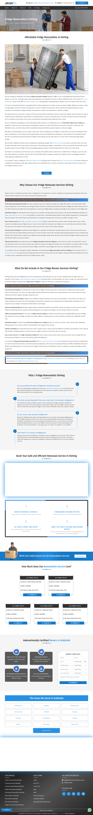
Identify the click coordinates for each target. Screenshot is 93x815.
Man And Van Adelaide (11, 802)
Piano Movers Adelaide (12, 795)
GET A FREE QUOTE (32, 594)
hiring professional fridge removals (29, 279)
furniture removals (57, 143)
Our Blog (36, 8)
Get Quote (6, 809)
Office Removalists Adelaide (13, 789)
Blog (34, 789)
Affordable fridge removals (34, 160)
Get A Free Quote (81, 3)
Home (7, 8)
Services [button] (22, 8)
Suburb (11, 23)
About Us (14, 8)
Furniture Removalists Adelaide (14, 786)
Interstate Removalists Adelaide (14, 792)
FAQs (34, 792)
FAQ (30, 8)
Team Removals (61, 813)
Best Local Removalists (67, 160)
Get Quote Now (80, 556)
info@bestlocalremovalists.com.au (43, 3)
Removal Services (38, 795)
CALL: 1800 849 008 (81, 8)
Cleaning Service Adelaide (12, 783)
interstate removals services (54, 388)
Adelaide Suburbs (38, 798)
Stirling (16, 23)
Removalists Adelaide (11, 798)
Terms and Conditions (46, 810)
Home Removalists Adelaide (13, 780)
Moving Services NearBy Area (42, 802)
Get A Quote (46, 173)
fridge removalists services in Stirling (16, 215)
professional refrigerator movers (57, 358)
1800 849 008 (67, 782)
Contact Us (45, 8)
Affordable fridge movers (31, 101)
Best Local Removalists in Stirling (49, 341)
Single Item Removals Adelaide (14, 805)
